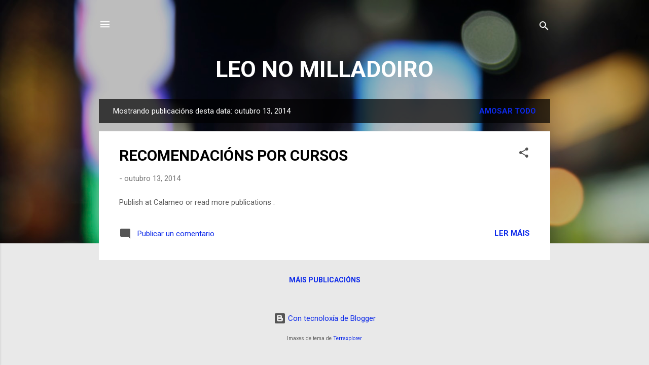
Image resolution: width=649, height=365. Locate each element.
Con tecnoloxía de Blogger (325, 318)
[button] (524, 154)
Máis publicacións (324, 280)
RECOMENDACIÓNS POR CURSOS (233, 155)
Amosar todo (507, 111)
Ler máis (512, 233)
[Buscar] (544, 27)
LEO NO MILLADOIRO (324, 69)
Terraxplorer (347, 338)
